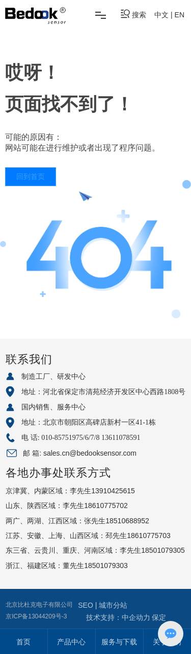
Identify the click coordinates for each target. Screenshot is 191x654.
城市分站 (113, 605)
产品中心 (71, 642)
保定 (159, 617)
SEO (86, 605)
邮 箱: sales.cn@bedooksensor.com (80, 453)
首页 (23, 642)
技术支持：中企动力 (118, 617)
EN (179, 15)
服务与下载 (119, 642)
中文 (161, 15)
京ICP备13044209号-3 (36, 616)
